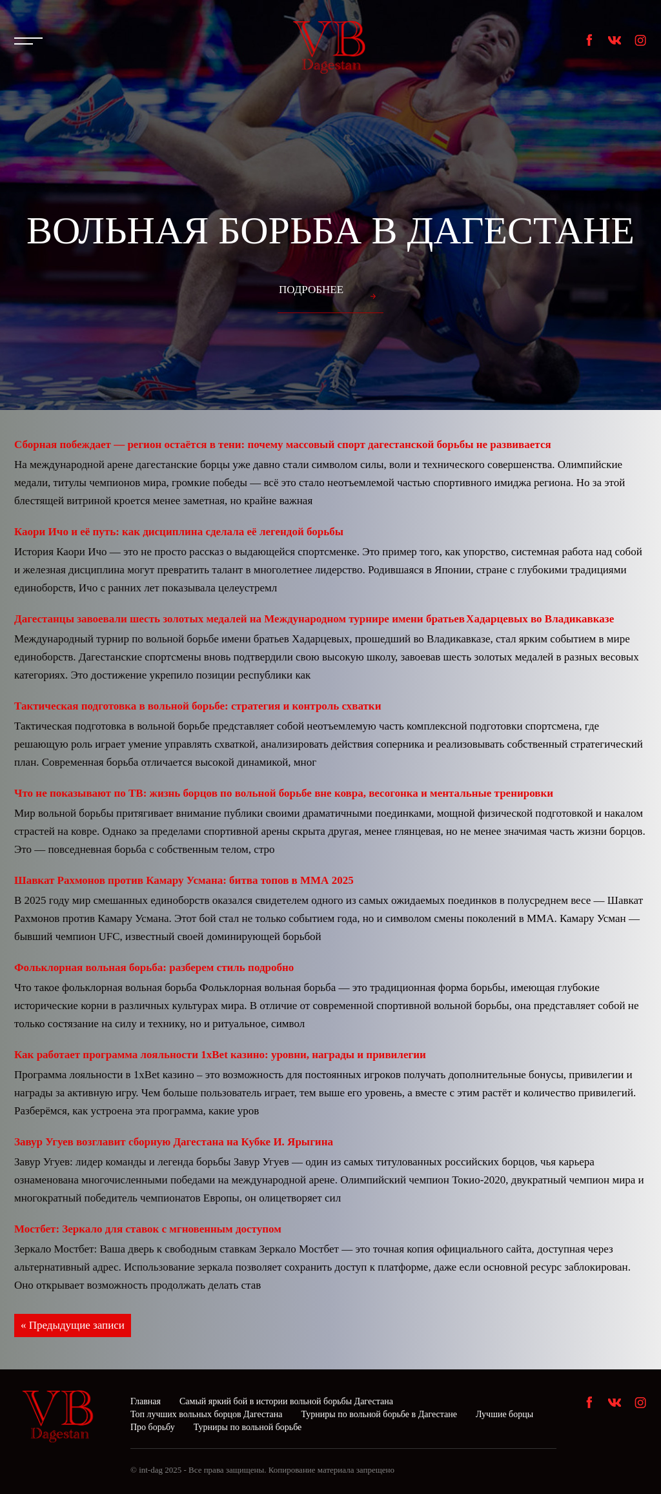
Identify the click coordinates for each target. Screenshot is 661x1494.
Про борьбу (152, 1427)
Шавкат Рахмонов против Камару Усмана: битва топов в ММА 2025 (184, 880)
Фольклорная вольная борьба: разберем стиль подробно (154, 967)
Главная (145, 1401)
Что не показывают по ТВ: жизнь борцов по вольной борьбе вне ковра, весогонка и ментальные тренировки (283, 793)
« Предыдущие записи (73, 1325)
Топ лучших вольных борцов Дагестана (206, 1414)
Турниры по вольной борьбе (248, 1427)
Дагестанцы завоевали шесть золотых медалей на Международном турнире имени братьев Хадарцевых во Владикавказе (314, 619)
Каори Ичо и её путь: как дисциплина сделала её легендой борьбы (178, 532)
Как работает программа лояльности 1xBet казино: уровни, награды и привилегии (220, 1055)
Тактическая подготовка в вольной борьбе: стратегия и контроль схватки (197, 706)
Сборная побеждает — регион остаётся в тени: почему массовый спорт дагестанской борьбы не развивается (282, 444)
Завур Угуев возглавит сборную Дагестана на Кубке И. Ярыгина (173, 1142)
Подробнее (311, 289)
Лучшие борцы (504, 1414)
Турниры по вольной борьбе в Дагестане (379, 1414)
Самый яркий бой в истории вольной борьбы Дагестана (286, 1401)
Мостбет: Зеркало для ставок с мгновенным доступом (147, 1229)
